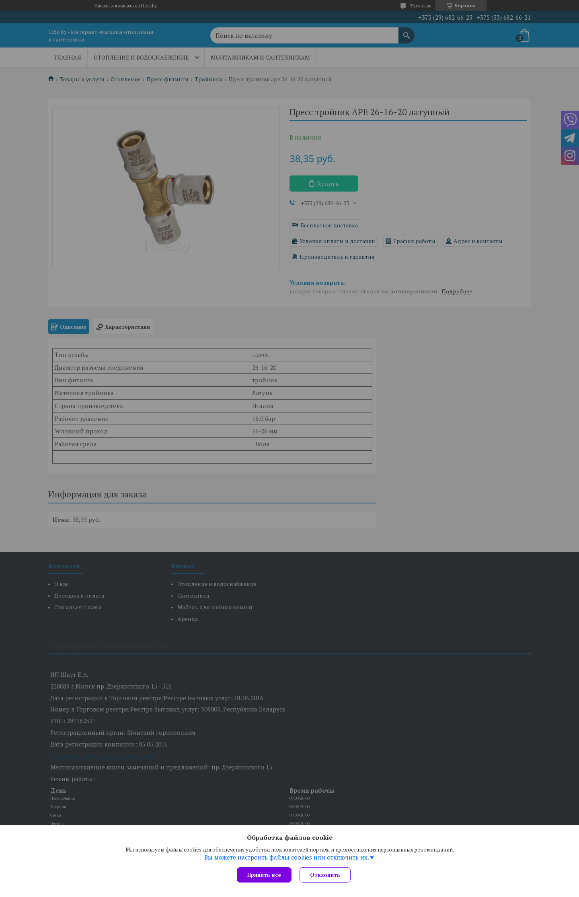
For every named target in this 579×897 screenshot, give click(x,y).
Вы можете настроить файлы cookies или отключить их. (286, 857)
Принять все (264, 874)
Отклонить (325, 874)
